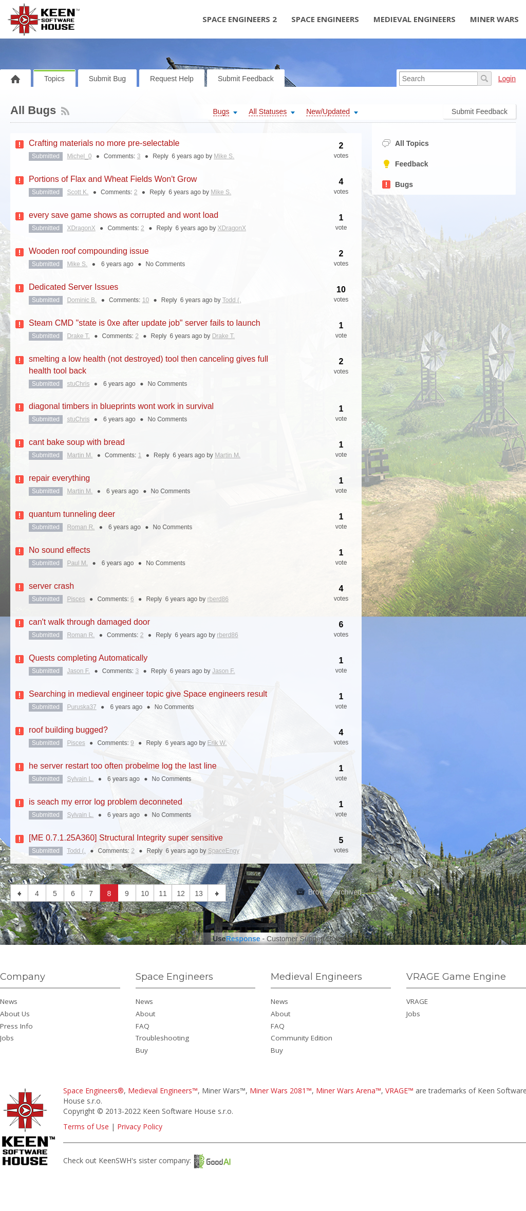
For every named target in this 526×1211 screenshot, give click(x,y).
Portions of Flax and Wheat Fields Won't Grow (113, 179)
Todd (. (231, 300)
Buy (142, 1050)
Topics (54, 78)
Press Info (16, 1026)
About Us (15, 1013)
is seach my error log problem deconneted (105, 801)
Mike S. (224, 156)
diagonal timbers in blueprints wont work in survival (121, 406)
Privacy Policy (139, 1126)
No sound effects (59, 550)
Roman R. (81, 527)
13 (199, 893)
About (145, 1013)
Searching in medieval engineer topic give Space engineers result (148, 694)
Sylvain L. (80, 779)
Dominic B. (82, 300)
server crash (51, 586)
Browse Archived (329, 892)
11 (163, 893)
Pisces (76, 599)
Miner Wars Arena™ (348, 1090)
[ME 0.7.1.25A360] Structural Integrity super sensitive (126, 837)
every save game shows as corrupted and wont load (123, 215)
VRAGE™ (399, 1090)
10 (145, 300)
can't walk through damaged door (89, 622)
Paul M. (77, 563)
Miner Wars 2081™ (281, 1090)
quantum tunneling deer (72, 514)
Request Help (172, 78)
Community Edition (301, 1037)
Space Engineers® (93, 1090)
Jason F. (78, 671)
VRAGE (417, 1001)
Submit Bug (107, 78)
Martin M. (79, 455)
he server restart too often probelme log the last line (123, 765)
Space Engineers (325, 19)
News (8, 1001)
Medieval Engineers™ (163, 1090)
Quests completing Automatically (88, 658)
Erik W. (217, 743)
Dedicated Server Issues (73, 287)
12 (181, 893)
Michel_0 (79, 156)
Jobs (7, 1037)
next (217, 893)
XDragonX (81, 228)
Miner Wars (494, 19)
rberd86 (218, 599)
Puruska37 (81, 707)
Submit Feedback (246, 78)
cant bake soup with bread (77, 442)
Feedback (405, 164)
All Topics (405, 143)
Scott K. (77, 192)
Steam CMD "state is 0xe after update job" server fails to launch (144, 323)
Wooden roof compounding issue (89, 251)
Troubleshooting (162, 1037)
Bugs (397, 184)
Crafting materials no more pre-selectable (104, 143)
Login (507, 78)
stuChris (78, 383)
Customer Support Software (311, 938)
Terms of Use (86, 1126)
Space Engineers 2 (239, 19)
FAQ (142, 1026)
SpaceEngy (223, 850)
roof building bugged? (68, 729)
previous (19, 893)
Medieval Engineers (414, 19)
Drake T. (78, 336)
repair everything (59, 478)
